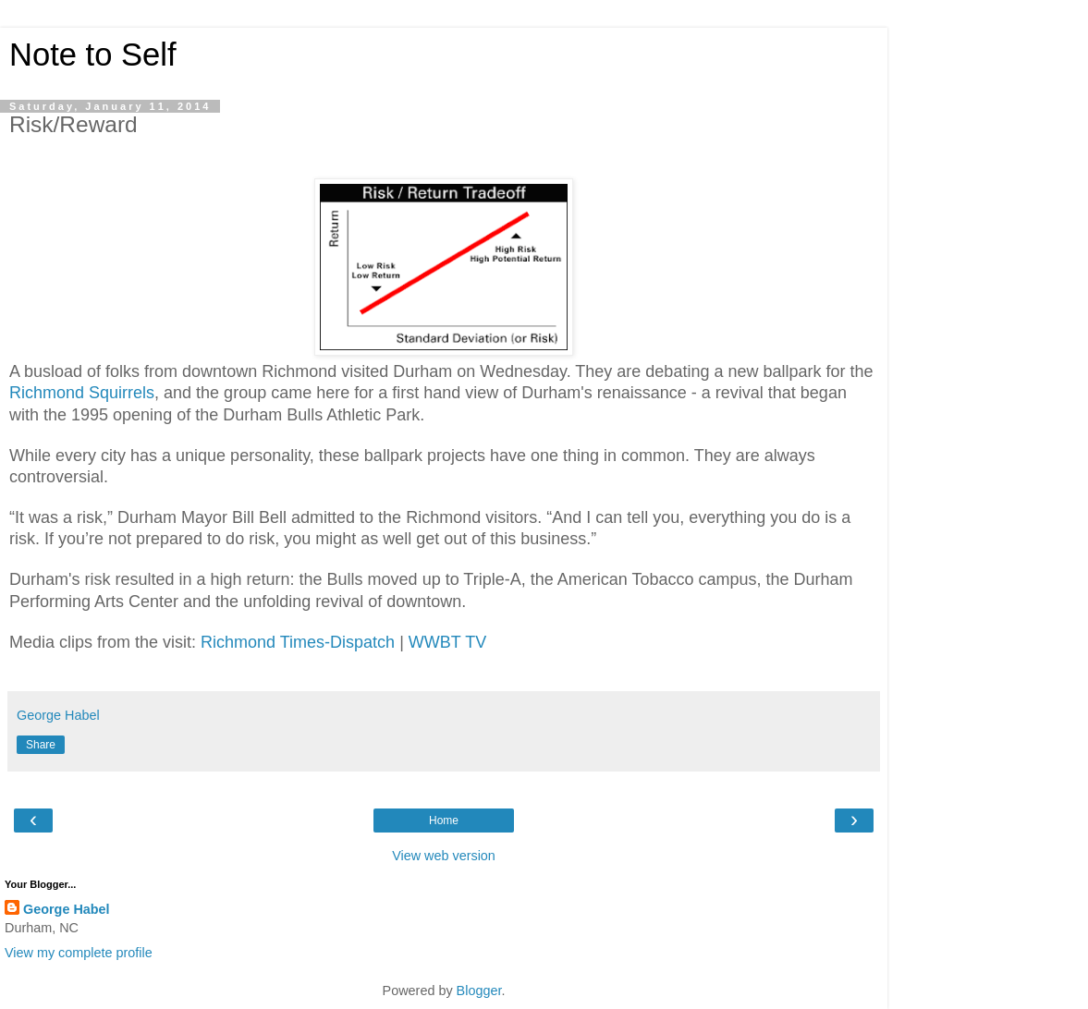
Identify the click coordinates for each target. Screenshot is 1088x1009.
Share (40, 744)
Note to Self (93, 54)
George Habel (66, 909)
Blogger (479, 990)
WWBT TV (447, 642)
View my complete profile (79, 952)
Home (443, 820)
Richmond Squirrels (81, 392)
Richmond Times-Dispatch (298, 642)
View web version (443, 855)
